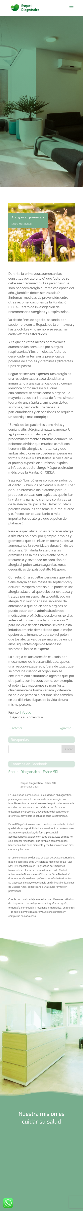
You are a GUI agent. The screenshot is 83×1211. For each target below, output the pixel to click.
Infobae (25, 712)
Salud (28, 224)
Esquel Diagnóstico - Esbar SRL (33, 771)
